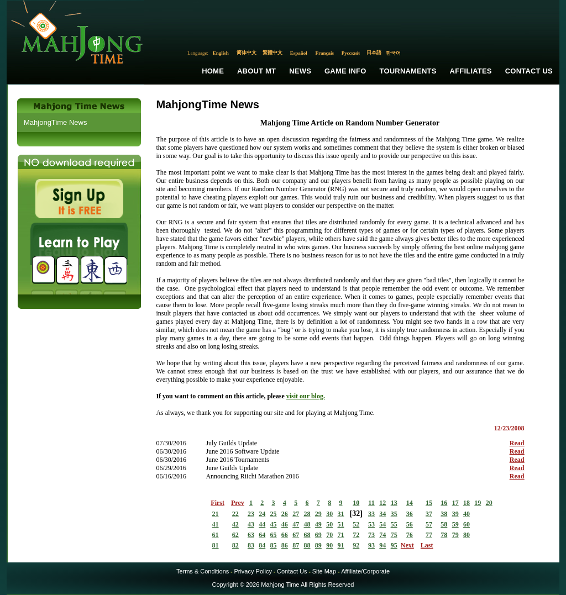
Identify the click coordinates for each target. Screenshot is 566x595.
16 (444, 503)
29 (318, 514)
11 (371, 503)
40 (466, 514)
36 (409, 514)
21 (215, 514)
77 (429, 535)
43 (251, 524)
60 (466, 524)
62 (235, 535)
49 (318, 524)
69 (318, 535)
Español (298, 53)
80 (466, 535)
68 (307, 535)
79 (455, 535)
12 (382, 503)
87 (295, 545)
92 (356, 545)
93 (371, 545)
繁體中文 (272, 52)
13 (394, 503)
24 (262, 514)
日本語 (373, 52)
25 (273, 514)
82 (235, 545)
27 (295, 514)
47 (295, 524)
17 (455, 503)
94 (382, 545)
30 (329, 514)
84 (262, 545)
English (221, 53)
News (300, 71)
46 (284, 524)
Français (325, 53)
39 (455, 514)
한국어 (393, 53)
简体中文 (246, 52)
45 (273, 524)
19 (477, 503)
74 (382, 535)
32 (356, 513)
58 (444, 524)
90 (329, 545)
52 (356, 524)
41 (215, 524)
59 (455, 524)
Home (213, 71)
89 (318, 545)
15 (429, 503)
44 (262, 524)
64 (262, 535)
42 (235, 524)
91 (341, 545)
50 (329, 524)
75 (394, 535)
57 (429, 524)
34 (382, 514)
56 (409, 524)
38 (444, 514)
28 (307, 514)
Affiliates (471, 71)
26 (284, 514)
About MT (256, 71)
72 (356, 535)
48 (307, 524)
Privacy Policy (252, 571)
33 (371, 514)
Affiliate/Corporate (365, 571)
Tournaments (408, 71)
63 (251, 535)
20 (489, 503)
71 (341, 535)
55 (394, 524)
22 (235, 514)
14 (409, 503)
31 (341, 514)
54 (382, 524)
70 (329, 535)
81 (215, 545)
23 (251, 514)
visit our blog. (305, 396)
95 (394, 545)
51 (341, 524)
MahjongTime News (55, 122)
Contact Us (529, 71)
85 (273, 545)
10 (356, 503)
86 (284, 545)
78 (444, 535)
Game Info (345, 71)
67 (295, 535)
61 (215, 535)
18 (466, 503)
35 (394, 514)
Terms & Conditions (202, 571)
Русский (351, 53)
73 (371, 535)
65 (273, 535)
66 (284, 535)
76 (409, 535)
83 (251, 545)
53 (371, 524)
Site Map (324, 571)
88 (307, 545)
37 (429, 514)
